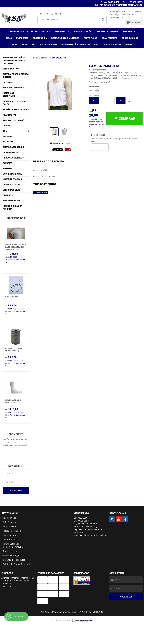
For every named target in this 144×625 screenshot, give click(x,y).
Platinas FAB (9, 114)
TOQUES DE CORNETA (108, 31)
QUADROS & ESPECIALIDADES (117, 44)
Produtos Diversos (13, 157)
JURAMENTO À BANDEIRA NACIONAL (80, 44)
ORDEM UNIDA (40, 38)
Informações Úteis (12, 543)
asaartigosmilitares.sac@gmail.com (90, 535)
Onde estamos (128, 14)
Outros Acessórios (13, 147)
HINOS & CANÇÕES (83, 31)
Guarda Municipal (12, 173)
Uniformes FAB (11, 68)
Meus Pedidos (117, 17)
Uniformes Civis (11, 189)
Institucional (9, 513)
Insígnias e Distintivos (9, 94)
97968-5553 (134, 2)
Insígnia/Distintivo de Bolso (14, 103)
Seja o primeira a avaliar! (99, 82)
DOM (5, 131)
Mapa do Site (9, 526)
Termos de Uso (10, 551)
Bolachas (8, 136)
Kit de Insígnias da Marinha (12, 207)
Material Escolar (12, 179)
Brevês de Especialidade (16, 109)
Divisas (7, 125)
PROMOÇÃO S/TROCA (13, 184)
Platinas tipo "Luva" (13, 120)
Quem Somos (122, 11)
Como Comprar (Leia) (13, 546)
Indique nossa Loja (12, 530)
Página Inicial (9, 517)
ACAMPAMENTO (110, 38)
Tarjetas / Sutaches (13, 87)
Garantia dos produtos (14, 559)
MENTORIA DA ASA (11, 200)
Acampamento (10, 152)
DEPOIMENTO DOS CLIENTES (23, 31)
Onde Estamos (10, 539)
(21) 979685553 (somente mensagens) (120, 5)
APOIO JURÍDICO (130, 38)
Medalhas (8, 141)
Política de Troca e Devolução (17, 564)
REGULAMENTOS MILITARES (65, 38)
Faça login (58, 13)
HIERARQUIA (129, 31)
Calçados (8, 82)
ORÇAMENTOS (62, 31)
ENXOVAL (46, 31)
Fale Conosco (9, 522)
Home (112, 11)
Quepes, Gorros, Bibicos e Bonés (16, 75)
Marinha (7, 168)
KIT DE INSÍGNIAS (48, 44)
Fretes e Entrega (11, 555)
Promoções (116, 14)
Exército (7, 163)
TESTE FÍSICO (90, 38)
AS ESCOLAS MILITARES (24, 44)
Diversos (8, 195)
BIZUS (9, 38)
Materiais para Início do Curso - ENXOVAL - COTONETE (14, 60)
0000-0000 (111, 2)
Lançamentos (135, 11)
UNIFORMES (22, 38)
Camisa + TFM (41, 192)
